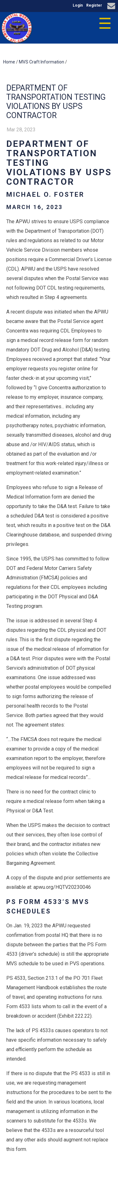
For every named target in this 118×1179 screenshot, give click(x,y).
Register (94, 5)
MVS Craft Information (41, 61)
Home (9, 61)
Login (78, 5)
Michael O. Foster (45, 194)
